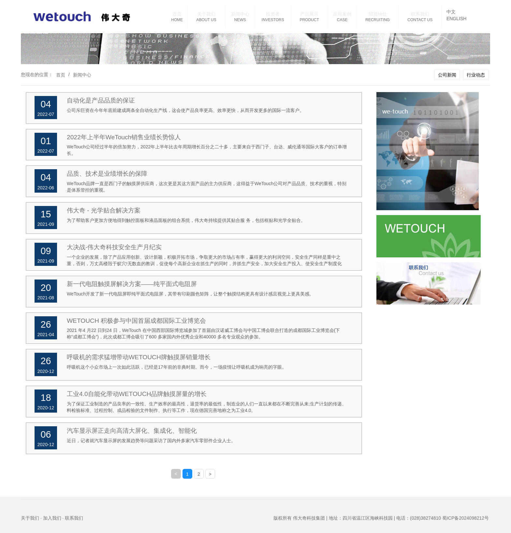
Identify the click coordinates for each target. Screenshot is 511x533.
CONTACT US (419, 20)
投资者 (273, 14)
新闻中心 (240, 14)
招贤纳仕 (378, 14)
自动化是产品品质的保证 (101, 100)
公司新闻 (447, 74)
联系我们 (420, 14)
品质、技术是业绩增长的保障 (107, 173)
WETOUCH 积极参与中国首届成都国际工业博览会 (136, 320)
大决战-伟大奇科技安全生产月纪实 (114, 247)
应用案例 (342, 14)
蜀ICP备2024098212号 (465, 518)
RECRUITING (377, 20)
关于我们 (206, 14)
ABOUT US (206, 20)
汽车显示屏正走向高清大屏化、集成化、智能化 (132, 430)
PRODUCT (309, 20)
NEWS (240, 20)
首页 (177, 14)
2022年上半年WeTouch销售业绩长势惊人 (124, 137)
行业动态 (476, 74)
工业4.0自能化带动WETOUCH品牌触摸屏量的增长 (137, 393)
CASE (342, 20)
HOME (177, 20)
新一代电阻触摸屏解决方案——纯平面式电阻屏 (132, 283)
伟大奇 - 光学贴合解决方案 (103, 210)
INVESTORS (273, 20)
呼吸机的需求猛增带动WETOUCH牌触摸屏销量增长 (139, 357)
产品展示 (309, 14)
